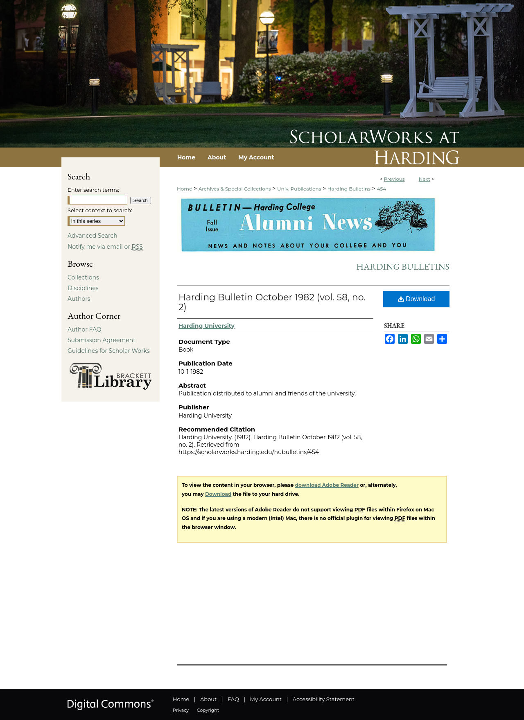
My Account (266, 699)
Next (424, 179)
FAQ (233, 699)
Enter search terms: (93, 189)
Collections (83, 277)
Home (184, 189)
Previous (394, 179)
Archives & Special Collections (235, 189)
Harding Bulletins (349, 189)
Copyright (208, 710)
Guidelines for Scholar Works (109, 350)
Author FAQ (85, 329)
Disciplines (83, 288)
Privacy (181, 710)
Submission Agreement (102, 340)
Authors (79, 298)
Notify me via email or (105, 246)
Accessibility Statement (324, 699)
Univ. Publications (299, 189)
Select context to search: (100, 210)
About (208, 699)
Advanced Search (92, 235)
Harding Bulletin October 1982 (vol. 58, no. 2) (272, 302)
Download (416, 298)
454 (381, 189)
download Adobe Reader (327, 485)
